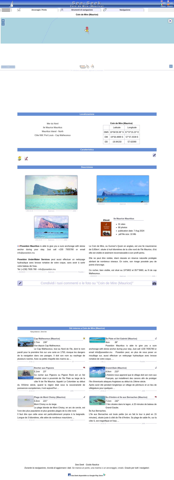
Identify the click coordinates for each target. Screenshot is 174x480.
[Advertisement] (87, 90)
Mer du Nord (52, 123)
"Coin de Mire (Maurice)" (87, 283)
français (170, 2)
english (163, 2)
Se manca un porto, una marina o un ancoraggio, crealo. (98, 468)
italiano (163, 5)
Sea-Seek (87, 3)
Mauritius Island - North (52, 131)
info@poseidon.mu (26, 253)
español (170, 5)
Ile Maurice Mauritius (52, 127)
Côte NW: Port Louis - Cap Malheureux (53, 135)
